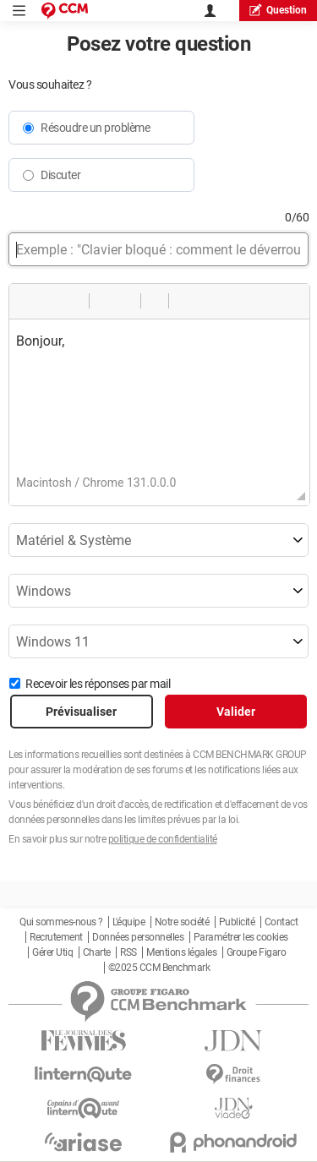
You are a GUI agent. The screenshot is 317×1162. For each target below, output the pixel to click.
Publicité (237, 922)
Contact (281, 922)
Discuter (60, 175)
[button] (28, 301)
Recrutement (56, 937)
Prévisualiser (81, 711)
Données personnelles (137, 937)
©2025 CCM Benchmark (159, 968)
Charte (97, 952)
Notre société (182, 922)
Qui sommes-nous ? (61, 922)
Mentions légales (181, 952)
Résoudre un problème (95, 128)
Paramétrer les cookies (241, 937)
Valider (235, 711)
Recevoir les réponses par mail (97, 683)
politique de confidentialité (162, 839)
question (278, 9)
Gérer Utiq (52, 952)
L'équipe (128, 922)
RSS (128, 952)
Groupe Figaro (257, 952)
